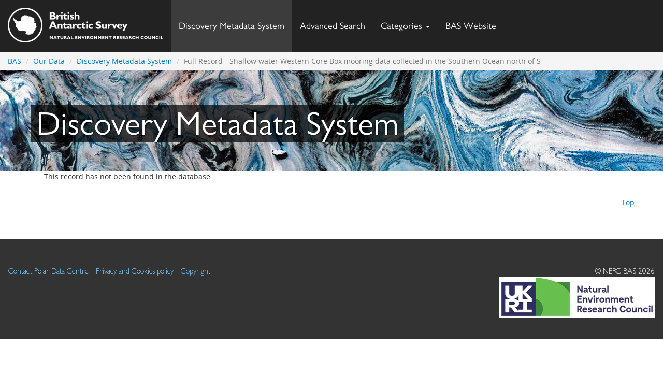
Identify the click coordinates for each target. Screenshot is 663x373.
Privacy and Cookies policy (135, 270)
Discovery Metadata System (231, 25)
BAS (14, 61)
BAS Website (474, 23)
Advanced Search (332, 25)
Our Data (49, 61)
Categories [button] (405, 25)
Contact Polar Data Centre (48, 270)
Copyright (195, 270)
